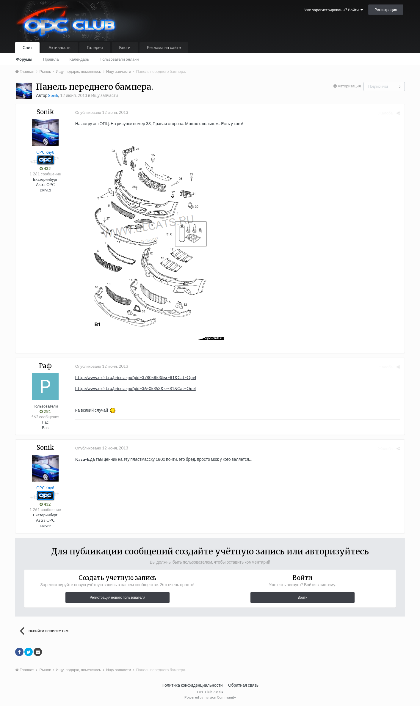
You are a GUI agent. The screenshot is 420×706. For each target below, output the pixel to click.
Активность (59, 47)
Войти (302, 597)
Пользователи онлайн (119, 59)
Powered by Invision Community (210, 697)
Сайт (27, 47)
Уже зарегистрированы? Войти (333, 9)
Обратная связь (243, 685)
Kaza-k (82, 459)
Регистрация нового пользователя (117, 597)
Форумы (24, 59)
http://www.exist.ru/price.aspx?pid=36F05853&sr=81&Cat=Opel (135, 388)
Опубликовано (101, 112)
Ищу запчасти (104, 95)
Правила (51, 59)
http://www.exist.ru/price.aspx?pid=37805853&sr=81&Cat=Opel (135, 377)
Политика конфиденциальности (192, 685)
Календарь (79, 59)
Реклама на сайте (164, 47)
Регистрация (385, 9)
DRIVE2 (45, 190)
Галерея (95, 47)
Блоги (125, 47)
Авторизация (349, 86)
